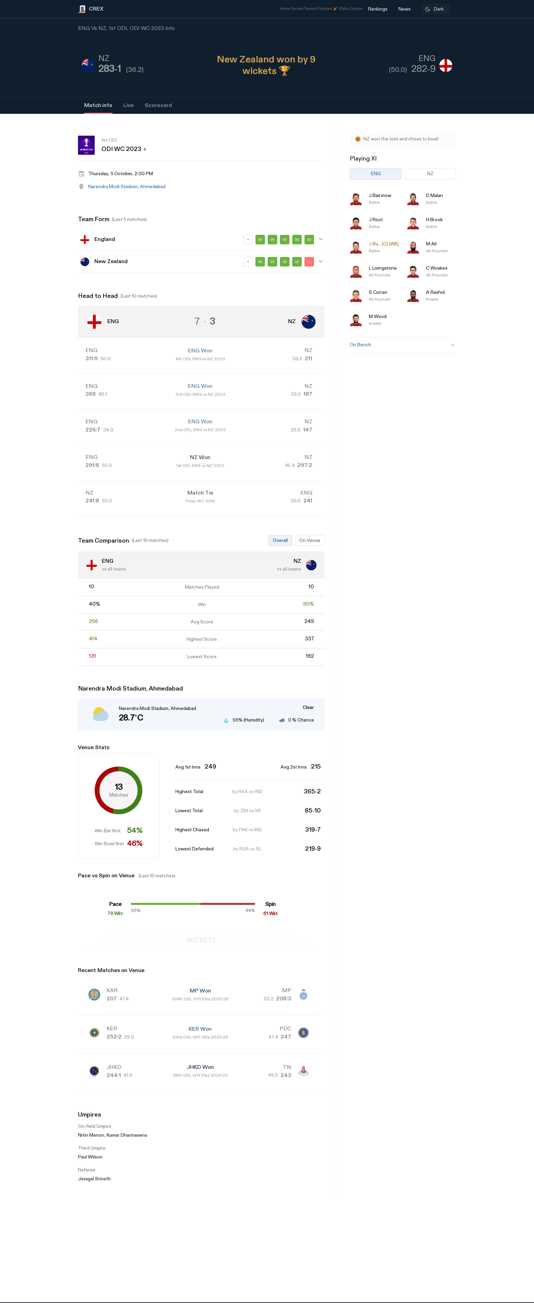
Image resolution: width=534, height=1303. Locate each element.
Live (128, 105)
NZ (430, 173)
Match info (98, 105)
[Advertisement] (508, 675)
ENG (376, 173)
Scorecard (158, 105)
